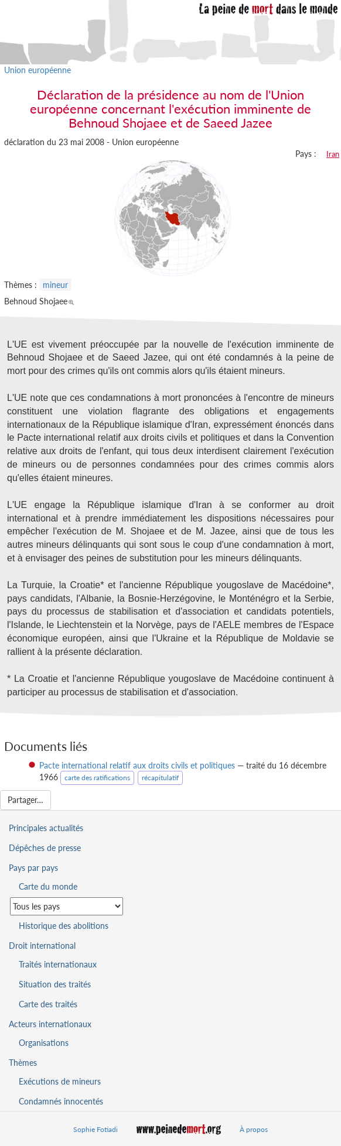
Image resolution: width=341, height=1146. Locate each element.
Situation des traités (55, 984)
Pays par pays (33, 868)
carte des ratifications (97, 777)
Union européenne (37, 70)
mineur (55, 285)
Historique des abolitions (63, 926)
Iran (332, 154)
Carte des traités (48, 1004)
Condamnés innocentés (61, 1101)
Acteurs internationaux (50, 1024)
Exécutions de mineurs (60, 1081)
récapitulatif (160, 777)
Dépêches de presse (45, 848)
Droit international (42, 946)
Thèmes (23, 1063)
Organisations (44, 1043)
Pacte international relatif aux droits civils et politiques (137, 765)
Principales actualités (46, 828)
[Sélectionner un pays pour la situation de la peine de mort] (66, 906)
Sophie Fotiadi (95, 1129)
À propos (254, 1129)
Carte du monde (48, 886)
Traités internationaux (58, 964)
